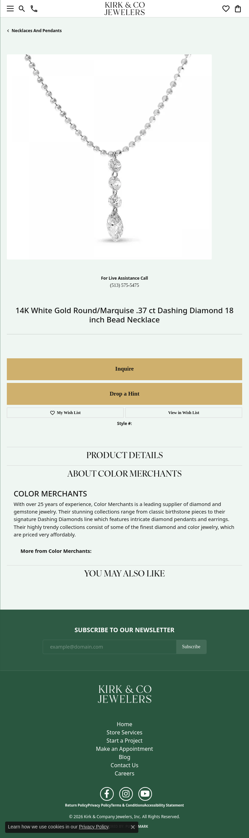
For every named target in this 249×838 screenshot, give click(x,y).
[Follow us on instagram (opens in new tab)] (126, 794)
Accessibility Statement (164, 805)
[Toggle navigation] (8, 8)
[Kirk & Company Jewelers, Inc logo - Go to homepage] (124, 8)
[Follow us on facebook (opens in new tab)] (107, 794)
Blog (124, 757)
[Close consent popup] (133, 827)
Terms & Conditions (127, 805)
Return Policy (76, 805)
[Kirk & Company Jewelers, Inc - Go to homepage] (124, 693)
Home (125, 724)
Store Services (124, 732)
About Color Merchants (124, 474)
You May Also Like (124, 574)
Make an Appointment (124, 749)
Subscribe (191, 646)
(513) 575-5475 (124, 285)
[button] (22, 8)
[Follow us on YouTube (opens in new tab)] (145, 794)
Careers (125, 773)
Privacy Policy (99, 805)
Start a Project (124, 740)
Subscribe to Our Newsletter (124, 630)
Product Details (124, 456)
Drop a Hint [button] (124, 393)
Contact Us (124, 765)
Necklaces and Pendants (37, 31)
